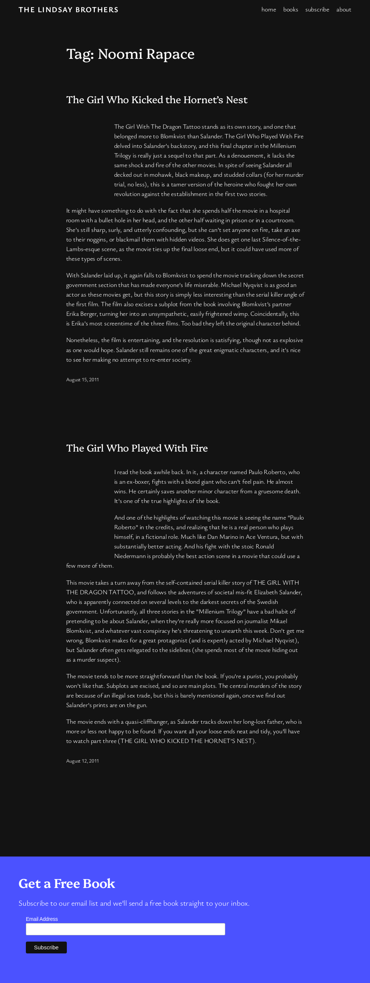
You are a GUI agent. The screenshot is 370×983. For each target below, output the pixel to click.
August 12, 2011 (82, 760)
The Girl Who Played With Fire (137, 447)
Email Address (42, 919)
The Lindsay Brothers (68, 9)
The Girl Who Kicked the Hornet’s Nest (157, 99)
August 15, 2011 (82, 379)
